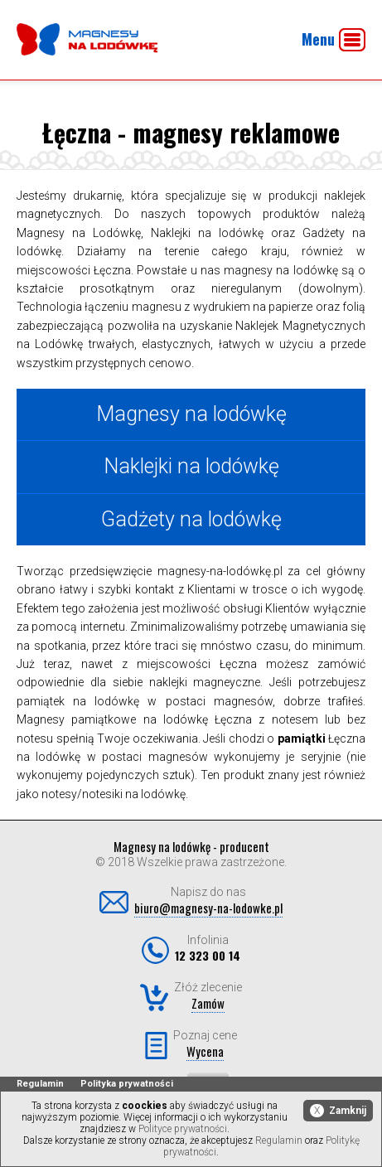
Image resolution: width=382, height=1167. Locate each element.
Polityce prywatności (182, 1129)
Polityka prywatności (126, 1083)
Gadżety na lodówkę (191, 519)
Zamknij (338, 1110)
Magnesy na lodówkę (191, 414)
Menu (333, 39)
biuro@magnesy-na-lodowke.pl (208, 907)
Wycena (205, 1051)
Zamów (208, 1003)
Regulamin (40, 1083)
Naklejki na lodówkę (191, 466)
